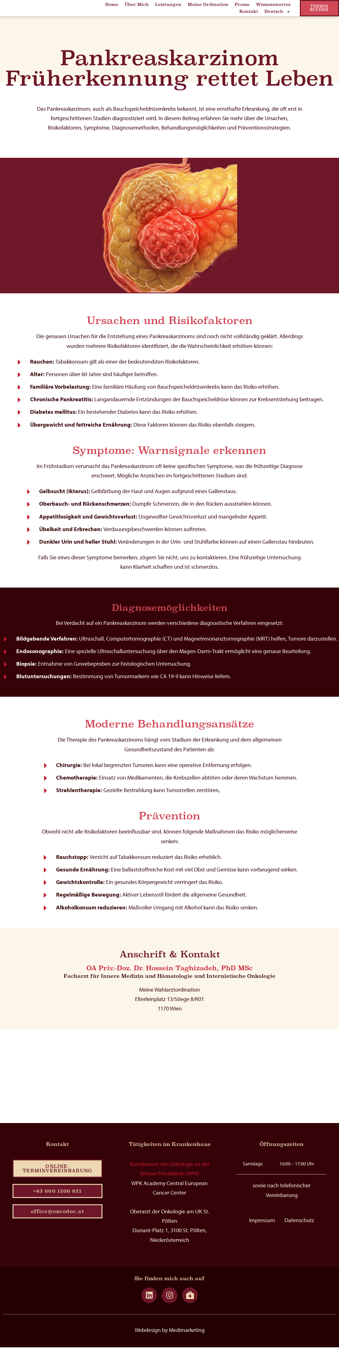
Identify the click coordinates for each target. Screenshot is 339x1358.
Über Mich (137, 6)
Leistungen (168, 6)
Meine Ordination (208, 6)
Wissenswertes (273, 6)
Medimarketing (187, 1340)
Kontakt (248, 13)
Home (111, 6)
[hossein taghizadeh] (169, 1086)
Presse (242, 6)
